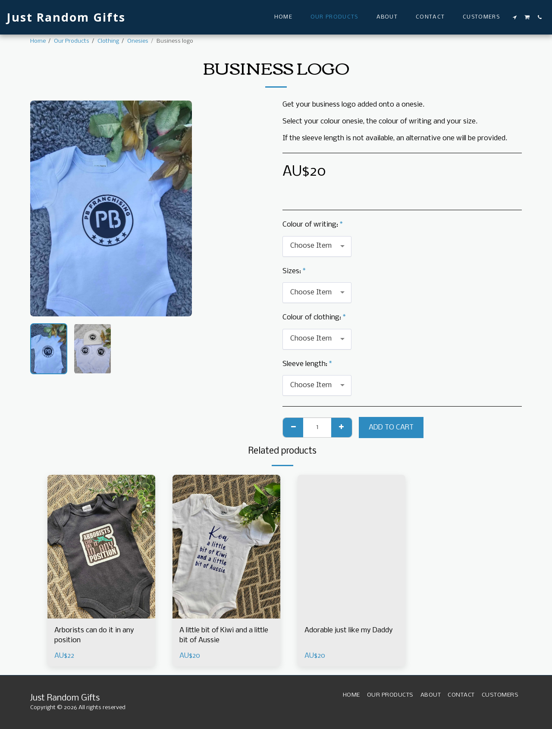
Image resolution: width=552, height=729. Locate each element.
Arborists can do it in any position (94, 635)
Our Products (71, 41)
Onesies (137, 41)
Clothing (108, 41)
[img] (101, 547)
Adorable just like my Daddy (348, 630)
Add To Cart (391, 427)
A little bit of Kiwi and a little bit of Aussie (223, 635)
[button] (515, 17)
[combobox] (316, 246)
